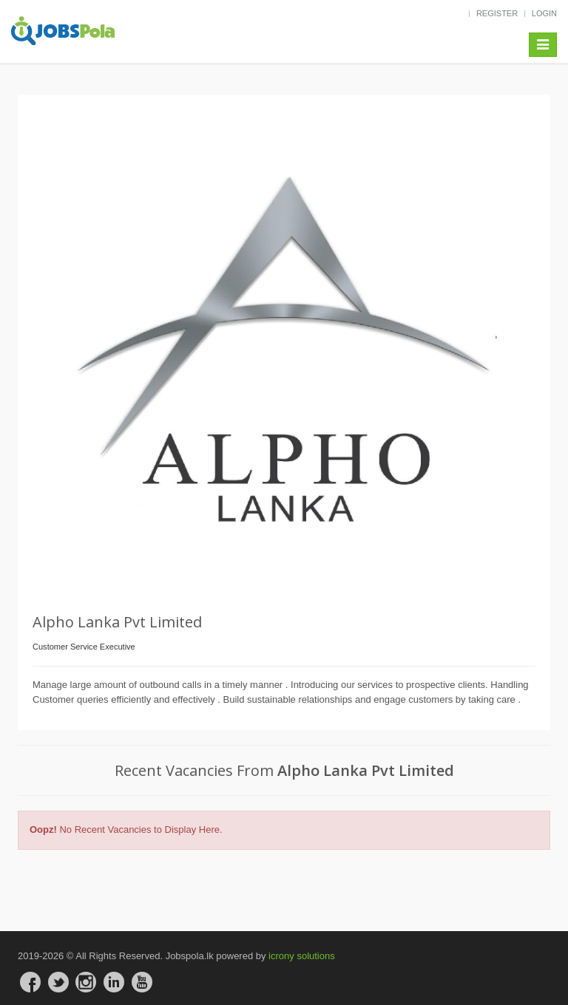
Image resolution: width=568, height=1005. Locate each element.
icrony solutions (301, 955)
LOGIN (544, 13)
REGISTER (497, 13)
